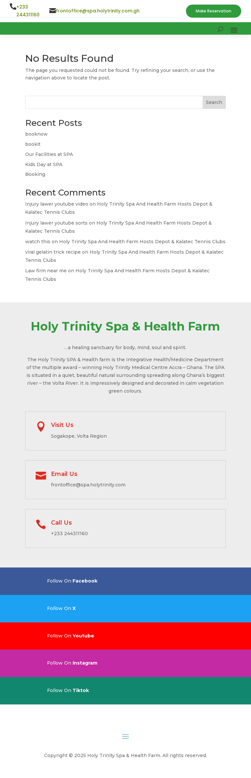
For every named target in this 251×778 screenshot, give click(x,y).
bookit (33, 144)
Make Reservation (213, 11)
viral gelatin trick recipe (53, 252)
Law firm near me (46, 271)
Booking (35, 174)
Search (214, 102)
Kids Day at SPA (43, 164)
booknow (36, 134)
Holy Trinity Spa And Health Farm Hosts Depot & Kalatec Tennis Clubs (142, 242)
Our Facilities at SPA (49, 154)
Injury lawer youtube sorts (56, 223)
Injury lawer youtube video (56, 204)
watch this (37, 242)
